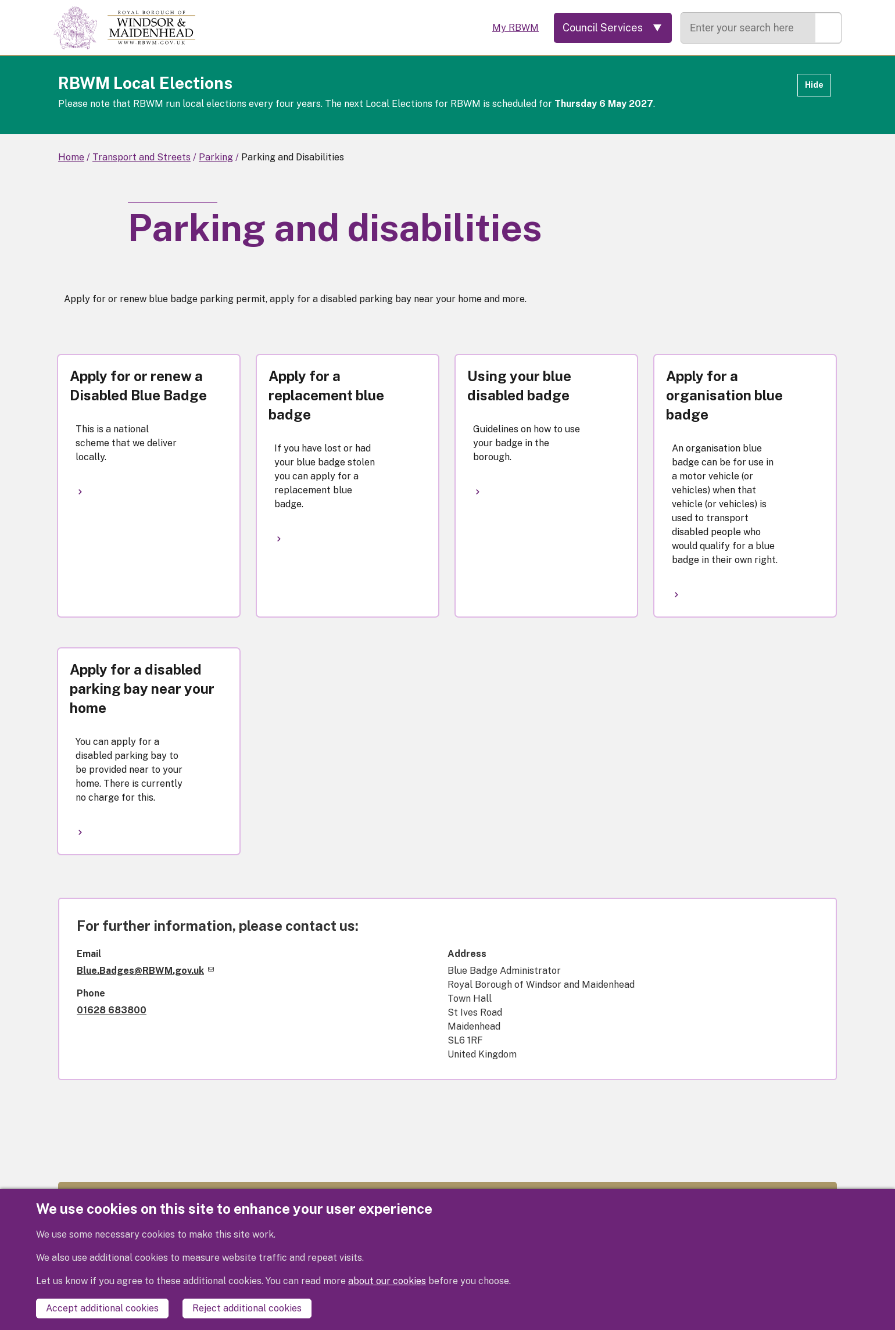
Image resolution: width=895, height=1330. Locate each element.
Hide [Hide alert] (814, 84)
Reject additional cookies (247, 1308)
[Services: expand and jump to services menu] (613, 28)
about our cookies (387, 1280)
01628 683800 (111, 1010)
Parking (216, 157)
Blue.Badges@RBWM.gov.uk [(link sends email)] (145, 970)
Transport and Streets (141, 157)
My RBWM (515, 27)
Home (71, 157)
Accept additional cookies (102, 1308)
